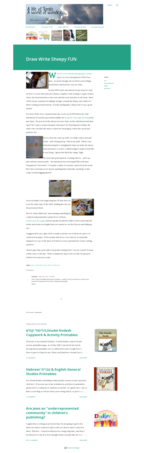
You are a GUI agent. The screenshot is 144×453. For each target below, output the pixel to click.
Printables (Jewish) (80, 27)
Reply (34, 284)
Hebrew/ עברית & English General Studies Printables (53, 371)
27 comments (31, 358)
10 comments (31, 397)
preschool (107, 88)
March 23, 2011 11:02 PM (46, 276)
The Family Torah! (47, 27)
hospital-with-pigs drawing (77, 117)
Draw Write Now (109, 83)
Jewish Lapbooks (63, 27)
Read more (83, 358)
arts (105, 81)
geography (80, 73)
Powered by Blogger (72, 448)
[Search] (109, 5)
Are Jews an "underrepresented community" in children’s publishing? (52, 412)
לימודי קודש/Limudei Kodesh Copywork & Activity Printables (52, 332)
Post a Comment (32, 440)
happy (106, 86)
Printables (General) (97, 27)
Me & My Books (30, 27)
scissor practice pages (36, 221)
